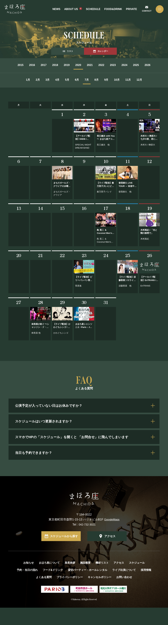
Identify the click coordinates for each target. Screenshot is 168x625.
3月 (39, 88)
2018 (59, 65)
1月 (9, 88)
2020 (92, 65)
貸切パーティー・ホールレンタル (87, 587)
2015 (10, 65)
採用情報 (146, 587)
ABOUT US (71, 10)
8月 (112, 88)
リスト (68, 51)
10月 (142, 88)
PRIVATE (131, 10)
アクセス (110, 553)
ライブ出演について (124, 587)
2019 (76, 65)
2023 (141, 65)
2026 (92, 73)
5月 (68, 88)
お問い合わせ (124, 594)
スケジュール (137, 580)
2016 (27, 65)
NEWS (56, 10)
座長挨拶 (70, 580)
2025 (76, 73)
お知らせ (28, 580)
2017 (43, 65)
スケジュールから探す (64, 553)
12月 (84, 97)
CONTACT (145, 12)
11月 (158, 88)
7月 (97, 88)
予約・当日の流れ (27, 587)
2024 (158, 65)
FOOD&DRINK (113, 10)
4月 (53, 88)
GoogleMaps (112, 536)
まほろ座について (49, 580)
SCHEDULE (93, 10)
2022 (125, 65)
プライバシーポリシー (70, 594)
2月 (24, 88)
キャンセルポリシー (99, 594)
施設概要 (85, 580)
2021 (109, 65)
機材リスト (102, 580)
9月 (127, 88)
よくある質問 (44, 594)
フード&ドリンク (53, 587)
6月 (83, 88)
